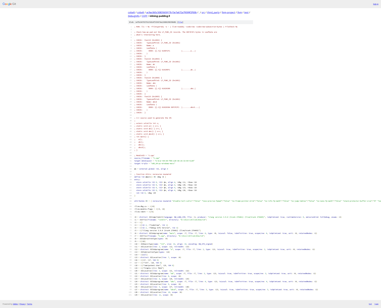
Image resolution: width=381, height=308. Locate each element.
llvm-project (228, 12)
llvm (239, 12)
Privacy (22, 304)
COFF (144, 15)
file (180, 22)
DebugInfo (134, 15)
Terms (29, 304)
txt (370, 304)
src (203, 12)
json (376, 304)
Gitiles (15, 304)
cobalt (131, 12)
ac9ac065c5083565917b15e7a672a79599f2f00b (171, 12)
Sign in (375, 4)
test (246, 12)
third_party (213, 12)
